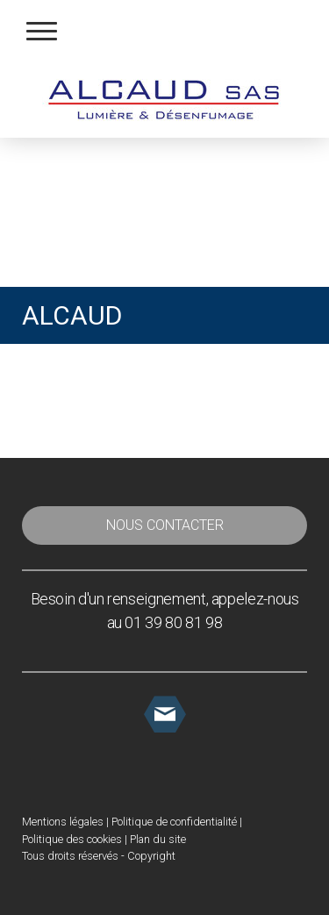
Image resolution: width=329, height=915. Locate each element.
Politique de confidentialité (174, 821)
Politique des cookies (72, 839)
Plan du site (158, 839)
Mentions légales (63, 821)
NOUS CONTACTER (165, 525)
